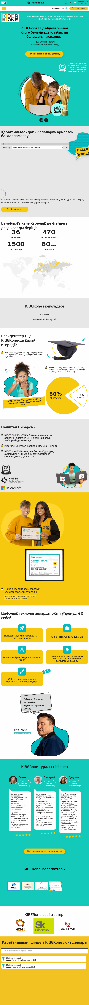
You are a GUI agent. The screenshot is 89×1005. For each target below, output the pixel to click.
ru (75, 3)
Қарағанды (38, 3)
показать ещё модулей (44, 319)
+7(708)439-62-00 (56, 8)
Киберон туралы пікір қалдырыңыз (44, 851)
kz (71, 3)
